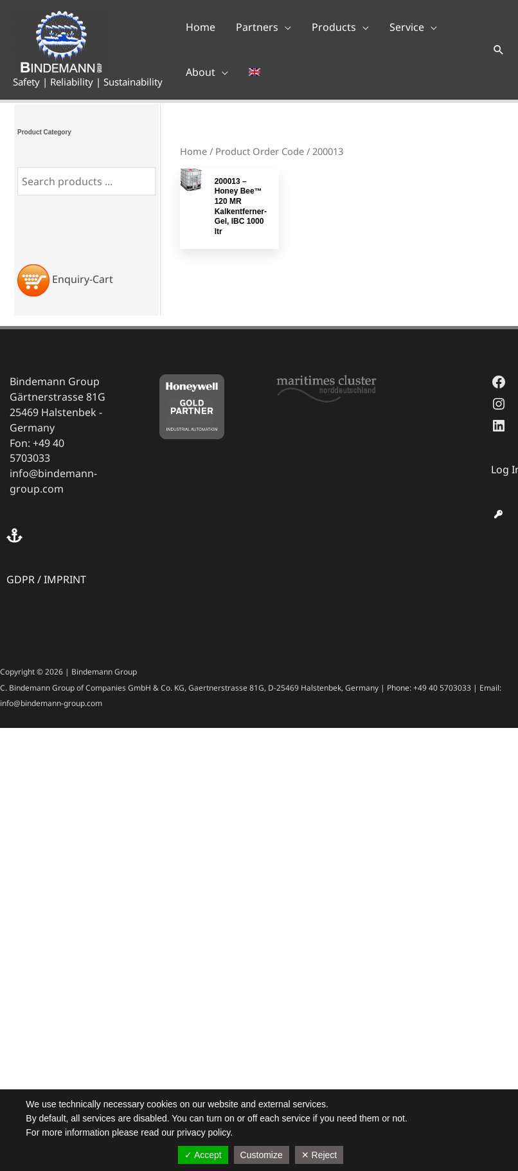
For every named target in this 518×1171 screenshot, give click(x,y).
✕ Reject (319, 1155)
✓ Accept (203, 1155)
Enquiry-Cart (82, 279)
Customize (261, 1155)
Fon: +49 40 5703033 (37, 451)
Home (193, 151)
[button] (263, 27)
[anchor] (16, 535)
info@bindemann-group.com (53, 481)
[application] (284, 27)
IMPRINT (65, 579)
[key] (498, 514)
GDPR (20, 579)
